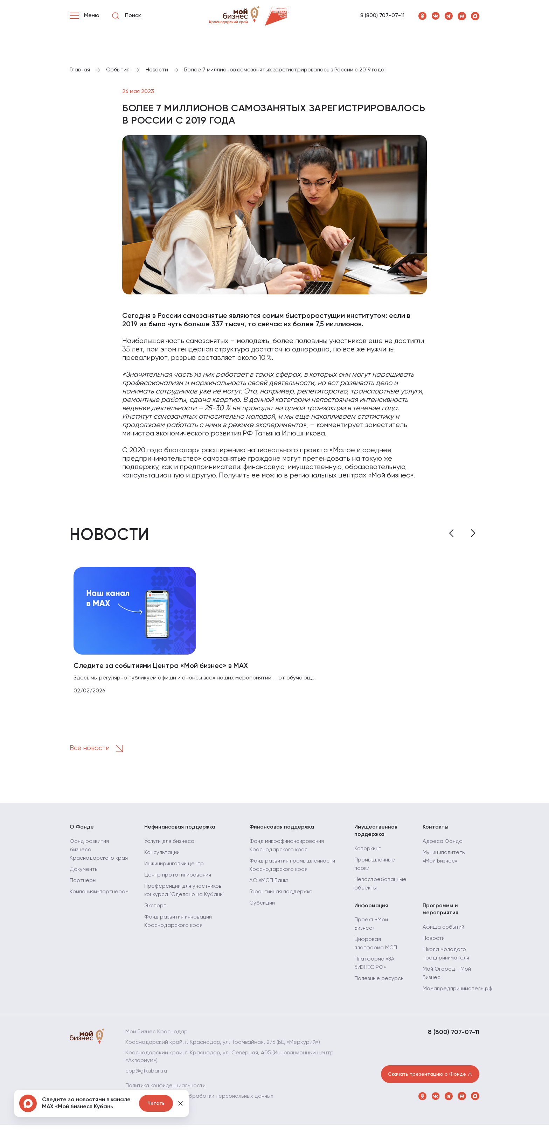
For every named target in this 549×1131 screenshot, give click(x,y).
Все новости (100, 751)
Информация (371, 910)
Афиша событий (444, 933)
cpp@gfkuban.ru (146, 1077)
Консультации (162, 856)
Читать (156, 1103)
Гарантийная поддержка (282, 896)
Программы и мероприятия (441, 914)
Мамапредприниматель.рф (459, 995)
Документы (85, 882)
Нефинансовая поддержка (181, 830)
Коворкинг (367, 853)
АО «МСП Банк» (269, 884)
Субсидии (262, 907)
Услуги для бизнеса (169, 845)
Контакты (436, 830)
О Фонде (82, 830)
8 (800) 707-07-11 (382, 16)
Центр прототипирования (179, 879)
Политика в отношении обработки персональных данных (202, 1102)
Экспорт (155, 910)
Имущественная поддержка (376, 833)
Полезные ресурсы (379, 984)
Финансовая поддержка (283, 830)
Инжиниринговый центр (175, 868)
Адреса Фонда (443, 845)
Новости (434, 945)
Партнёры (83, 893)
